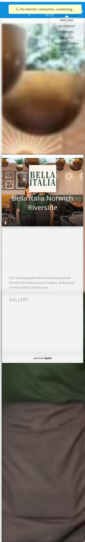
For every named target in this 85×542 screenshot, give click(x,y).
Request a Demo (67, 43)
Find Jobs (66, 20)
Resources (66, 26)
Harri (48, 358)
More (49, 15)
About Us (67, 38)
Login (66, 49)
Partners (67, 32)
